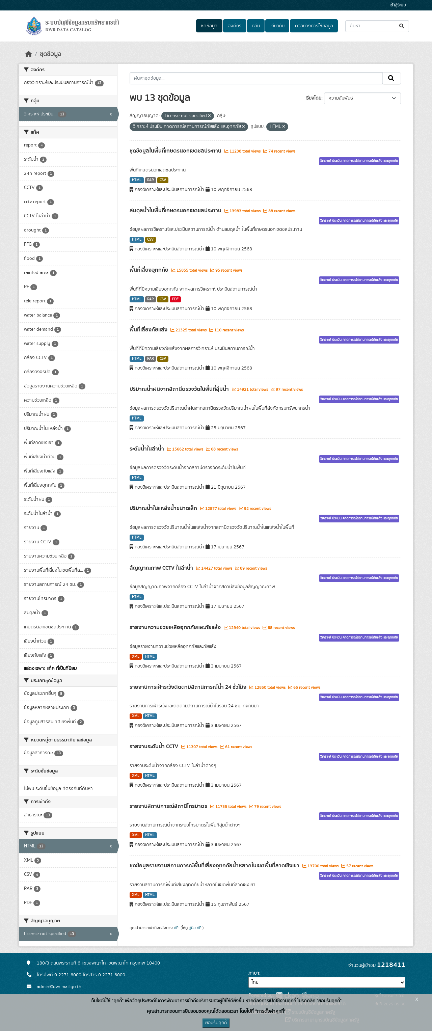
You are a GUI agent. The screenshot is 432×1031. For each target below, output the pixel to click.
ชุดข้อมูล (209, 26)
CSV (163, 180)
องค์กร (234, 26)
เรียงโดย (313, 98)
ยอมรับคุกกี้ (216, 1023)
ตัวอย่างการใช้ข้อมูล (314, 26)
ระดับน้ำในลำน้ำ (147, 448)
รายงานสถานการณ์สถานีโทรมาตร (169, 806)
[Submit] (402, 26)
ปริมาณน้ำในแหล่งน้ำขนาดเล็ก (164, 508)
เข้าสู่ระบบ (397, 5)
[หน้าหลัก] (28, 54)
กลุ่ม (256, 26)
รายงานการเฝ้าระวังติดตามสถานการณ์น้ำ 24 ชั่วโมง (189, 687)
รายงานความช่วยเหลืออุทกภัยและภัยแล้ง (176, 627)
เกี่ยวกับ (277, 26)
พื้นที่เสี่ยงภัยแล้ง (149, 329)
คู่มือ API (195, 928)
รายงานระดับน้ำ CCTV (155, 746)
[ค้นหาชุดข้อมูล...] (377, 26)
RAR (150, 180)
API (177, 928)
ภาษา (253, 973)
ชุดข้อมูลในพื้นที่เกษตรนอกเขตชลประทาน (176, 150)
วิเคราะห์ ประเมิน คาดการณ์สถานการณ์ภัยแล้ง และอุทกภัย (359, 161)
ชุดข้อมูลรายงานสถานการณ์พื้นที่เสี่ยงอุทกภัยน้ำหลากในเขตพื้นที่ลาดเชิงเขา (215, 865)
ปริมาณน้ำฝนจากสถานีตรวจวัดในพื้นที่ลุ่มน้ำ (180, 389)
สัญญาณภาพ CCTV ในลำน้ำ (162, 568)
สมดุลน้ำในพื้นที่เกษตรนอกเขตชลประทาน (176, 210)
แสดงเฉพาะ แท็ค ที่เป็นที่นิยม (50, 668)
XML (135, 656)
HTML (136, 180)
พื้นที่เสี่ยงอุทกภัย (150, 270)
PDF (175, 299)
